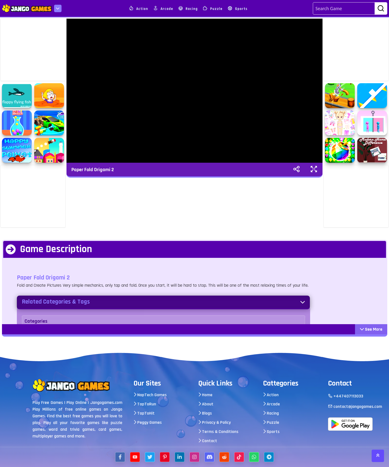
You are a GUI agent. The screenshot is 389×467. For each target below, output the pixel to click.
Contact (207, 441)
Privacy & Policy (214, 422)
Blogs (205, 413)
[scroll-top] (378, 456)
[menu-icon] (58, 8)
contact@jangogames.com (355, 406)
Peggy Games (147, 422)
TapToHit (144, 413)
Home (205, 395)
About (205, 404)
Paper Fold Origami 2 (92, 169)
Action (138, 8)
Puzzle (213, 8)
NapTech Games (150, 395)
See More (371, 329)
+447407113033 (345, 396)
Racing (188, 8)
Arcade (163, 8)
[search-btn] (381, 8)
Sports (237, 8)
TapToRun (144, 404)
